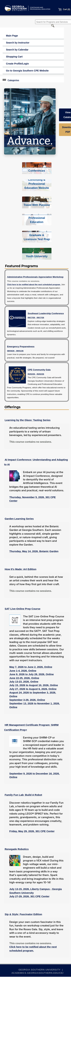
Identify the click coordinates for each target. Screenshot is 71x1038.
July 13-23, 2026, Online (23, 681)
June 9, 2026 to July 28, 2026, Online (31, 674)
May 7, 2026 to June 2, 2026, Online (30, 666)
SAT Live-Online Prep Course (22, 608)
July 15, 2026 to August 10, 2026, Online (33, 685)
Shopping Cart (14, 56)
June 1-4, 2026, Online (22, 670)
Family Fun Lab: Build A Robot (23, 794)
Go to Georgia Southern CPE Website (27, 70)
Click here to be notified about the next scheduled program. (34, 285)
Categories (13, 80)
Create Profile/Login (17, 63)
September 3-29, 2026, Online (27, 699)
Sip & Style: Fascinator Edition (23, 914)
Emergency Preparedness (20, 346)
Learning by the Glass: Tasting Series (27, 420)
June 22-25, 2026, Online (24, 678)
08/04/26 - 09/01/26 (15, 351)
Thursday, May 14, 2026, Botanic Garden (33, 551)
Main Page (12, 35)
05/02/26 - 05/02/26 (36, 374)
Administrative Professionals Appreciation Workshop (35, 277)
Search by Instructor (17, 42)
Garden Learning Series (19, 518)
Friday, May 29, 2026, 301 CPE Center (32, 831)
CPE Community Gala (39, 369)
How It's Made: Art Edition (20, 569)
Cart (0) (64, 9)
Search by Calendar (17, 49)
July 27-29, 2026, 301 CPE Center (29, 896)
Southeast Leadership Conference (46, 313)
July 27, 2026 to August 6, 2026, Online (32, 688)
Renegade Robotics (17, 849)
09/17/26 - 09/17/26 (36, 318)
